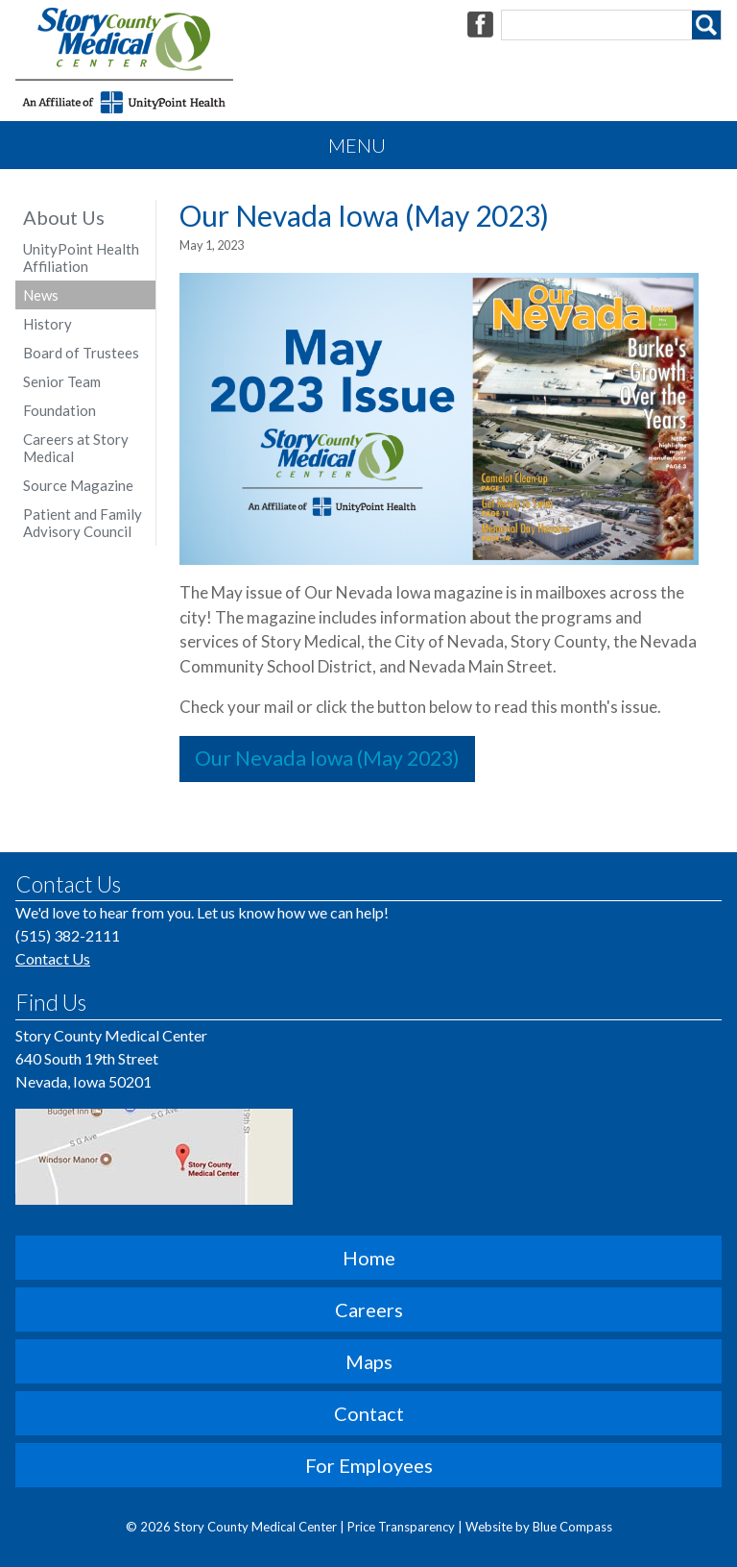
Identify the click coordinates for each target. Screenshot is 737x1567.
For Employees (369, 1465)
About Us (64, 217)
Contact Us (52, 958)
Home (369, 1257)
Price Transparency (402, 1526)
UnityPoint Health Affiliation (81, 257)
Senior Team (62, 381)
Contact (369, 1413)
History (47, 323)
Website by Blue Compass (538, 1526)
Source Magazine (78, 485)
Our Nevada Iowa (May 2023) (327, 758)
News (41, 295)
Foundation (59, 410)
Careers (369, 1309)
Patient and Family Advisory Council (82, 522)
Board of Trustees (81, 352)
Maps (368, 1361)
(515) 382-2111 (67, 935)
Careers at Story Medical (76, 447)
